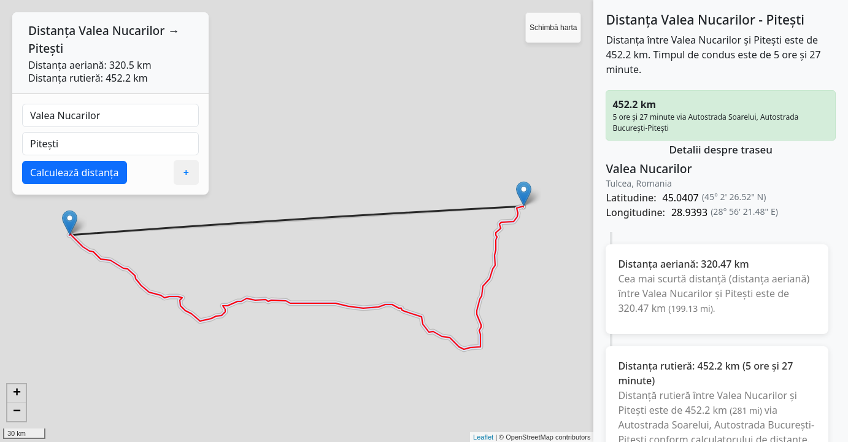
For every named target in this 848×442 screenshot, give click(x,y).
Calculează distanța (74, 172)
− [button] (17, 412)
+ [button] (17, 393)
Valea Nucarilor (121, 30)
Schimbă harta (553, 27)
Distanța (51, 30)
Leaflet (483, 437)
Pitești (45, 48)
